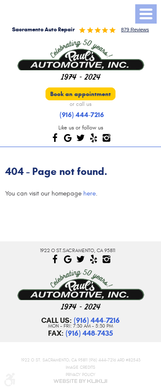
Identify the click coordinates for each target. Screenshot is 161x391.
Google (67, 137)
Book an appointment (80, 94)
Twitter (80, 137)
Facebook (55, 137)
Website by (81, 381)
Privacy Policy (80, 374)
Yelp (93, 137)
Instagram (106, 137)
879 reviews (135, 29)
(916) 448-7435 (89, 333)
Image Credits (80, 367)
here (89, 193)
